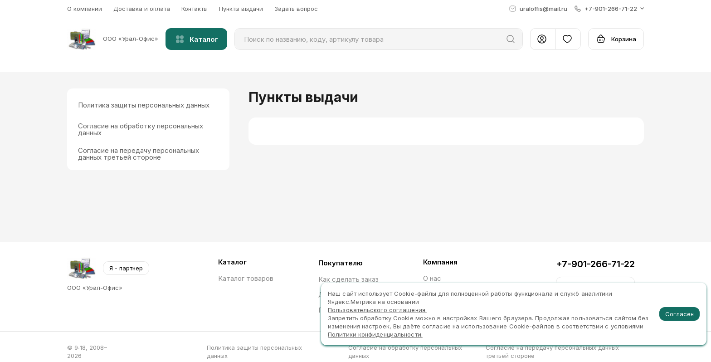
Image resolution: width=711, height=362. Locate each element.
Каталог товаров (245, 278)
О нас (432, 278)
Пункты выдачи (241, 8)
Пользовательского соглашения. (377, 309)
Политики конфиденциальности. (375, 334)
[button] (609, 9)
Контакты (194, 8)
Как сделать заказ (348, 279)
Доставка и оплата (141, 8)
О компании (84, 8)
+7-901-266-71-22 (595, 264)
